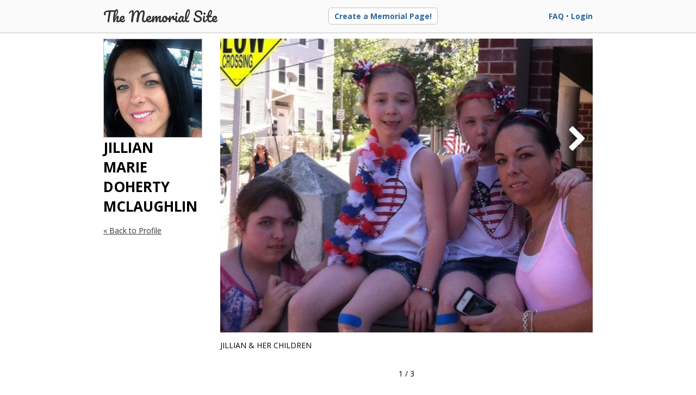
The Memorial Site (160, 16)
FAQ (556, 16)
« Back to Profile (132, 230)
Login (582, 16)
